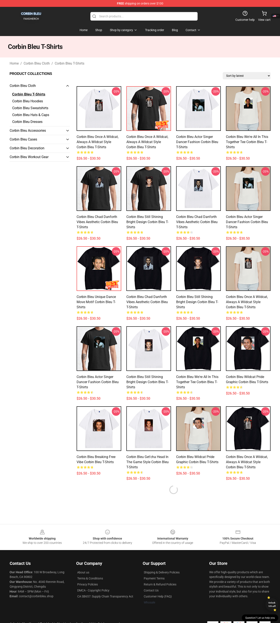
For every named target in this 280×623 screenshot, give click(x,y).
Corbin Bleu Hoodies (27, 101)
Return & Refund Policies (160, 584)
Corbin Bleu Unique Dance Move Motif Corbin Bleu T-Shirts (96, 302)
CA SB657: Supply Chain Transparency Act (105, 596)
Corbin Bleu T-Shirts (69, 63)
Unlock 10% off (272, 604)
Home (14, 63)
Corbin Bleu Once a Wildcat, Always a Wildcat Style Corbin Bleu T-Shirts (97, 142)
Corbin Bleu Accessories (28, 131)
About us (83, 572)
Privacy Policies (87, 584)
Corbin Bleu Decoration (27, 148)
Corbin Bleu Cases (23, 139)
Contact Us (151, 590)
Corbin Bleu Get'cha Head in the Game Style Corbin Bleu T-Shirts (147, 462)
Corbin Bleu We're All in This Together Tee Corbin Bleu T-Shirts (247, 142)
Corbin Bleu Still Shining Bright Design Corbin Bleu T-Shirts (147, 222)
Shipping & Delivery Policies (162, 572)
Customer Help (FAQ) (158, 596)
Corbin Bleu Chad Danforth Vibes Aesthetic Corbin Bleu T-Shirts (97, 222)
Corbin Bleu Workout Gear (29, 157)
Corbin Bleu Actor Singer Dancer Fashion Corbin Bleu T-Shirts (197, 142)
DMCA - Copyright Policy (93, 590)
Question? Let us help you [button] (260, 617)
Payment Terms (154, 578)
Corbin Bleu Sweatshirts (30, 108)
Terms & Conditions (90, 578)
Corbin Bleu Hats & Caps (30, 115)
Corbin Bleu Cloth (37, 63)
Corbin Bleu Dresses (27, 122)
